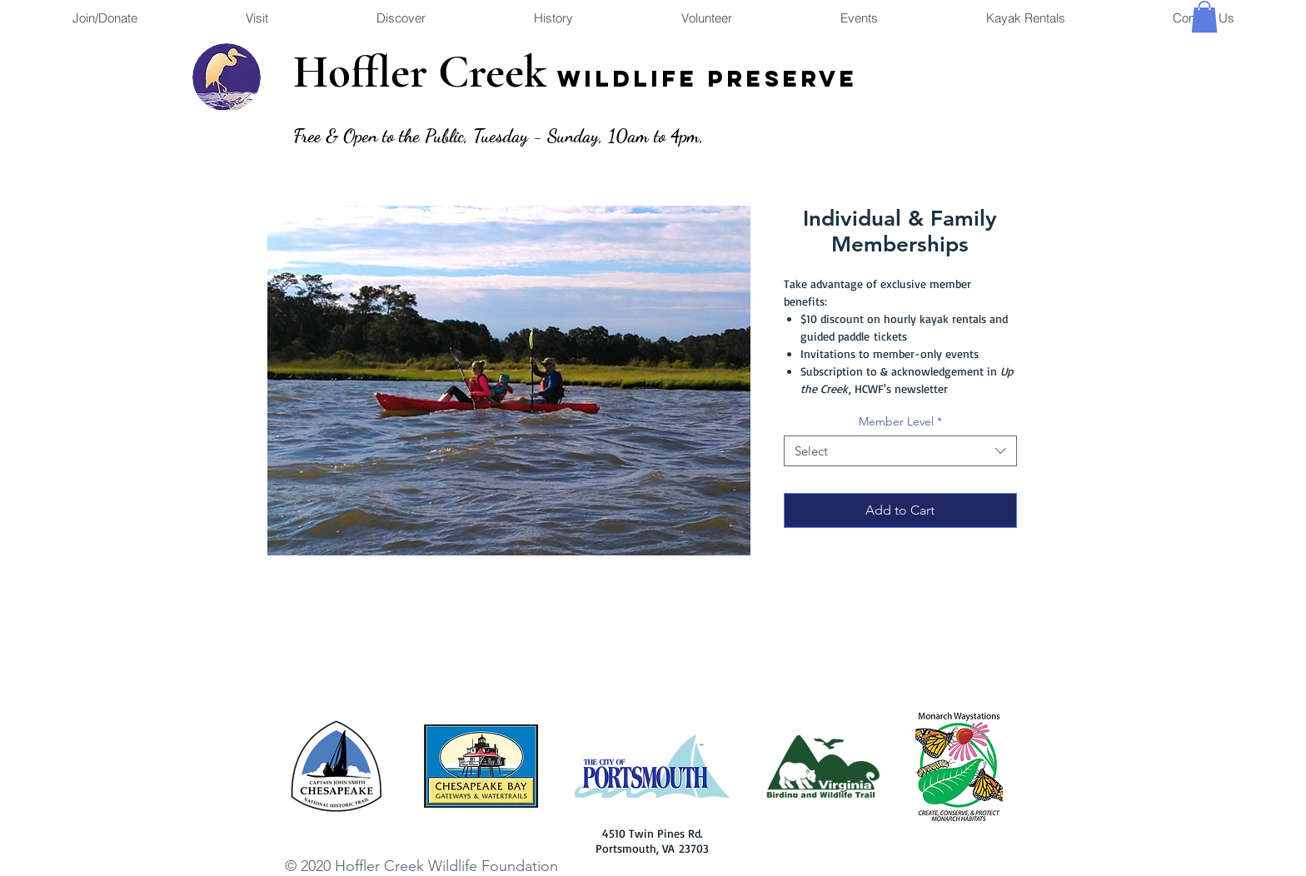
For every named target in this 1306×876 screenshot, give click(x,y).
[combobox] (900, 451)
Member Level (900, 421)
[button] (1204, 16)
